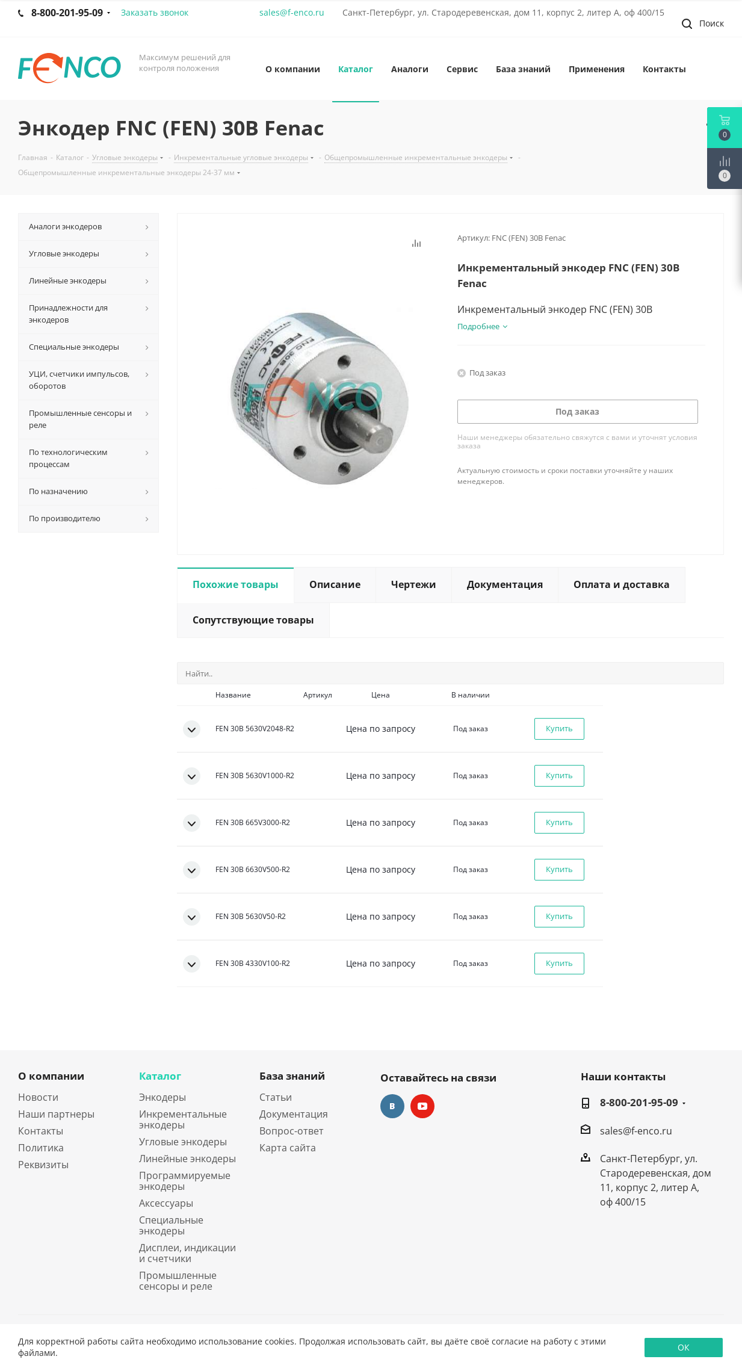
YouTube (422, 1106)
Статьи (275, 1097)
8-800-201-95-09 (639, 1102)
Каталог (160, 1076)
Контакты (40, 1130)
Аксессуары (166, 1203)
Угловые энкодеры (183, 1141)
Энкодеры (162, 1097)
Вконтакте (392, 1106)
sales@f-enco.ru (291, 12)
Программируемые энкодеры (184, 1181)
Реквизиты (43, 1164)
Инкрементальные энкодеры (183, 1119)
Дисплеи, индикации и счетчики (187, 1253)
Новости (38, 1097)
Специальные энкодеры (171, 1225)
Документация (293, 1114)
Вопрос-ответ (291, 1130)
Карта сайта (287, 1147)
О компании (51, 1076)
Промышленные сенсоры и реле (178, 1281)
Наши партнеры (56, 1114)
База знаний (292, 1076)
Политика (41, 1147)
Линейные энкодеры (187, 1158)
